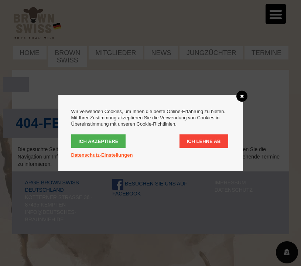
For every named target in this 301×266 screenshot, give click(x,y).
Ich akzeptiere (99, 141)
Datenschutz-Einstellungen (102, 155)
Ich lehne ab (204, 141)
